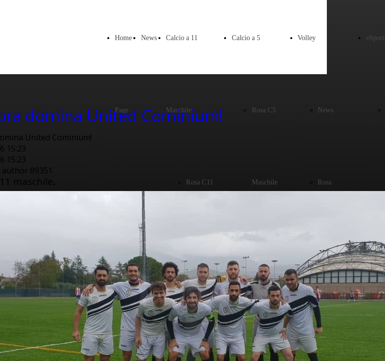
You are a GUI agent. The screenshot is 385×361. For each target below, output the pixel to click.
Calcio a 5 (246, 38)
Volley (307, 38)
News (149, 38)
